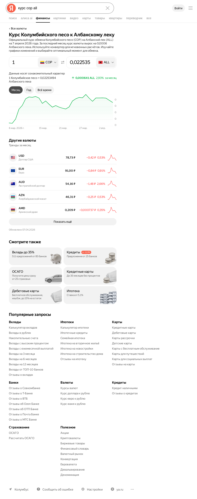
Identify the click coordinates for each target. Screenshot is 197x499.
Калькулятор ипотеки (74, 325)
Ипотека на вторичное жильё (79, 341)
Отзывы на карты (123, 362)
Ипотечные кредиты (74, 330)
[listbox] (48, 62)
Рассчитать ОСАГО (21, 435)
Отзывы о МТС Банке (23, 417)
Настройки (95, 487)
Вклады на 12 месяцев (23, 362)
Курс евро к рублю (72, 396)
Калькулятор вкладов (23, 325)
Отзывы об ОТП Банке (23, 406)
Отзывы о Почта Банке (24, 412)
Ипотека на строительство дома (81, 351)
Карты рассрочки (123, 335)
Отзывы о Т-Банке (21, 391)
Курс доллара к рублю (75, 391)
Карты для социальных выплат (132, 356)
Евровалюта (68, 462)
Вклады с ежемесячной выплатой (31, 346)
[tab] (16, 90)
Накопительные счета (23, 335)
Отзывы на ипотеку (73, 356)
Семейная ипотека (72, 335)
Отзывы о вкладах (21, 372)
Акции (64, 430)
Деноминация (69, 472)
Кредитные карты (124, 325)
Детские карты (122, 341)
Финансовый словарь (74, 446)
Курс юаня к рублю (73, 401)
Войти (178, 8)
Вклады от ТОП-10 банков (26, 367)
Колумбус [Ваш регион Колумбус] (22, 487)
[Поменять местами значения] (62, 62)
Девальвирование (72, 467)
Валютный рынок (71, 451)
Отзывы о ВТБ (18, 396)
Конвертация (69, 456)
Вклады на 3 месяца (22, 351)
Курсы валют (69, 385)
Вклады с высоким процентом (29, 341)
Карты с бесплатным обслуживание (136, 346)
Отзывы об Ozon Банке (24, 401)
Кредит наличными (125, 385)
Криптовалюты (70, 435)
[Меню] (190, 8)
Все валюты (19, 28)
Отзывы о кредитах (125, 391)
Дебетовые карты (124, 330)
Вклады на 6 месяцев (23, 356)
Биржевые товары (72, 441)
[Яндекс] (11, 8)
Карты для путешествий (128, 351)
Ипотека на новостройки (76, 346)
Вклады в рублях (20, 330)
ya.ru (120, 487)
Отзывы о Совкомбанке (24, 385)
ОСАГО (14, 430)
